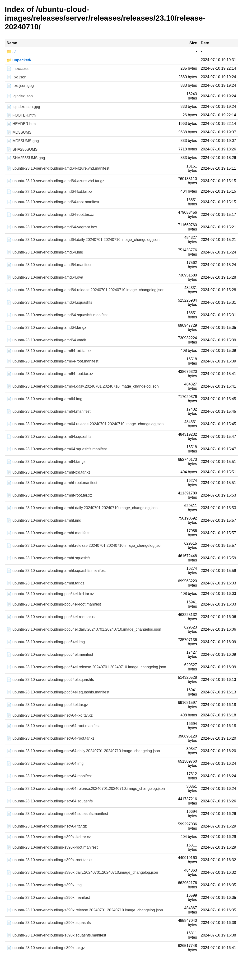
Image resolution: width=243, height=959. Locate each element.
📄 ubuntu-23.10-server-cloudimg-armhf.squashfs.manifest (56, 571)
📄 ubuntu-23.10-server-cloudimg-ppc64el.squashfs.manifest (58, 692)
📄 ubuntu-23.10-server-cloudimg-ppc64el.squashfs (50, 680)
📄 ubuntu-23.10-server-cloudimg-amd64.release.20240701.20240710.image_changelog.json (85, 290)
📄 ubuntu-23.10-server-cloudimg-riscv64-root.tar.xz (50, 738)
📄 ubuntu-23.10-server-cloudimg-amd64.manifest (49, 265)
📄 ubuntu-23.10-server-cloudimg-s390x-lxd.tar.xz (49, 837)
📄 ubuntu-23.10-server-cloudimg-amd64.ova (45, 277)
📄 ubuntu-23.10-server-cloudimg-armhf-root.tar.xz (49, 495)
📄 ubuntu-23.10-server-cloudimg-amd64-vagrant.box (52, 227)
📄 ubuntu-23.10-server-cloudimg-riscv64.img (45, 763)
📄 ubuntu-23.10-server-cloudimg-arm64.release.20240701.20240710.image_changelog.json (85, 424)
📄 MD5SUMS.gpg (23, 141)
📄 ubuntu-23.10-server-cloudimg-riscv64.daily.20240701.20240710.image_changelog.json (83, 751)
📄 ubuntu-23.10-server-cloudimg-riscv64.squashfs (50, 801)
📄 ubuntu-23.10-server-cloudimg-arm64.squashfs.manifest (57, 449)
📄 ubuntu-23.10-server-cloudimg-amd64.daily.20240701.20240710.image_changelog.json (83, 240)
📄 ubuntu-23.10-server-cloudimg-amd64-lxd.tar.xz (49, 192)
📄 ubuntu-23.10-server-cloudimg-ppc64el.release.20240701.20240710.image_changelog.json (86, 667)
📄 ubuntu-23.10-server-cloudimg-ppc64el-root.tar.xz (51, 617)
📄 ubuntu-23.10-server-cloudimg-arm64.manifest (48, 411)
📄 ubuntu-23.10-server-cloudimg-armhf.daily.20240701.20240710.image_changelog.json (82, 508)
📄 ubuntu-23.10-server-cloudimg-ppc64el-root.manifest (54, 604)
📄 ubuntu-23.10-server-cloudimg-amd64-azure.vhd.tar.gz (55, 181)
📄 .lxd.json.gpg (20, 86)
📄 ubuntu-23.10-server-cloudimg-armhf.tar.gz (45, 583)
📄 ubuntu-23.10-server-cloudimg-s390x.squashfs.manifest (56, 935)
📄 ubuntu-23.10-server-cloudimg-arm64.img (44, 399)
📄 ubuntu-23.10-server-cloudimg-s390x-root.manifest (52, 847)
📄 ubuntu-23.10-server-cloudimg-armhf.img (44, 520)
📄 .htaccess (17, 69)
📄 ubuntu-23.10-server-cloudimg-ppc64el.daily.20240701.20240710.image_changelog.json (84, 629)
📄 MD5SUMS (19, 132)
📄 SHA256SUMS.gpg (26, 158)
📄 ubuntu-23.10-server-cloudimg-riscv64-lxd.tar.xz (50, 715)
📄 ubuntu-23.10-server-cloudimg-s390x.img (44, 885)
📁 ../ (11, 52)
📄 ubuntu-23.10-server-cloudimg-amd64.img (45, 252)
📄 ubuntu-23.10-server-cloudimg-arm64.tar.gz (46, 462)
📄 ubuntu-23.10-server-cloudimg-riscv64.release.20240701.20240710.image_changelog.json (86, 789)
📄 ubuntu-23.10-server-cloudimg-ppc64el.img (46, 642)
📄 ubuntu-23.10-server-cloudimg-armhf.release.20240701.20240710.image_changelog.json (85, 545)
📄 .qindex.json (20, 96)
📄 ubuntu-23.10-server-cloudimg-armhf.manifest (48, 533)
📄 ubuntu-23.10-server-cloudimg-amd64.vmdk (46, 340)
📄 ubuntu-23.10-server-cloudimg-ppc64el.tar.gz (47, 705)
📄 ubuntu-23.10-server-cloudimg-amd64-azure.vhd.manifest (58, 168)
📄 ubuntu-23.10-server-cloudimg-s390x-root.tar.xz (50, 860)
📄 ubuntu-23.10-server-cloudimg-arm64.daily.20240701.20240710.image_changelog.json (83, 386)
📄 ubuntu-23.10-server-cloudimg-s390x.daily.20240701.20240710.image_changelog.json (82, 872)
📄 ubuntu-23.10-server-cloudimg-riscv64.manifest (49, 776)
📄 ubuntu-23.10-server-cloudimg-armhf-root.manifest (52, 483)
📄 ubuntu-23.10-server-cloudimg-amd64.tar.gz (46, 328)
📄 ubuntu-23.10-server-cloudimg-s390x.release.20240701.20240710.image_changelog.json (85, 910)
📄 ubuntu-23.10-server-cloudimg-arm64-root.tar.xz (50, 374)
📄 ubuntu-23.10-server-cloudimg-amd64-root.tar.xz (50, 215)
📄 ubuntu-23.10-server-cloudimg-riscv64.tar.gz (47, 826)
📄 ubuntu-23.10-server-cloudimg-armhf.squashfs (48, 558)
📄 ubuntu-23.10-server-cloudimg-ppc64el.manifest (50, 654)
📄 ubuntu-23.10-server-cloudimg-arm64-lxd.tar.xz (49, 351)
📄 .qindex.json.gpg (23, 107)
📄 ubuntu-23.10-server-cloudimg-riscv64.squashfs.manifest (57, 814)
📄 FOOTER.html (22, 115)
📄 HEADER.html (22, 124)
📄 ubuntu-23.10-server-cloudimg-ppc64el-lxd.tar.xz (50, 594)
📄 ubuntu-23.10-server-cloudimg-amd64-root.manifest (53, 202)
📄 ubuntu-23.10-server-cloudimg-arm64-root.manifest (52, 361)
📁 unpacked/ (19, 60)
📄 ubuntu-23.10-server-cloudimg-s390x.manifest (48, 898)
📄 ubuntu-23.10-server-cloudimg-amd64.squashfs (49, 302)
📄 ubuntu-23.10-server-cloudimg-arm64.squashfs (49, 436)
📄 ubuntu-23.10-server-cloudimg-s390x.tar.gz (46, 948)
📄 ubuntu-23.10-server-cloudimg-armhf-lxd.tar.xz (48, 472)
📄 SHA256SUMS (22, 149)
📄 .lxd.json (16, 77)
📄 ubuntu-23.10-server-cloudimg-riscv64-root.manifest (53, 726)
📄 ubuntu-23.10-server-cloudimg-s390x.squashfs (49, 923)
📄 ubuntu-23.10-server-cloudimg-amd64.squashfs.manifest (57, 315)
